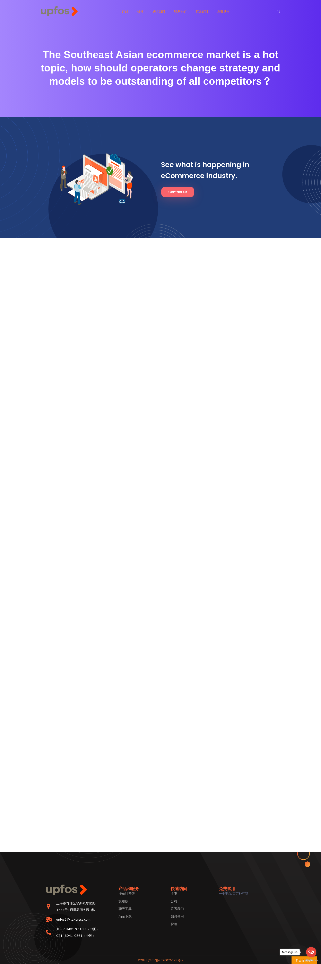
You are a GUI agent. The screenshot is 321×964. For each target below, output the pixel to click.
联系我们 (180, 11)
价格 (140, 11)
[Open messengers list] (311, 952)
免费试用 (223, 11)
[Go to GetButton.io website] (311, 960)
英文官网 (202, 11)
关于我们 (159, 11)
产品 (125, 11)
